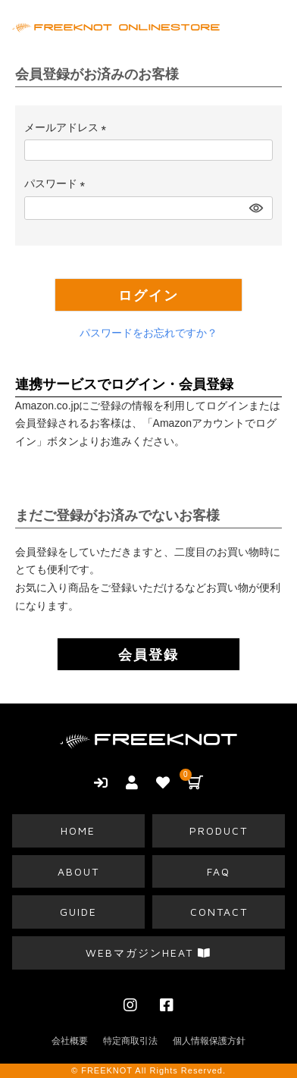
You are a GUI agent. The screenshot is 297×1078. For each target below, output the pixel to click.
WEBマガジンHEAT (148, 952)
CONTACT (219, 911)
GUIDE (78, 911)
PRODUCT (218, 830)
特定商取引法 (130, 1041)
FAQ (218, 871)
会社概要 (70, 1041)
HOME (78, 830)
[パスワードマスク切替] (254, 208)
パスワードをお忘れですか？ (148, 333)
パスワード (57, 183)
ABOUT (78, 871)
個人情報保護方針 (209, 1041)
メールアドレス (68, 127)
